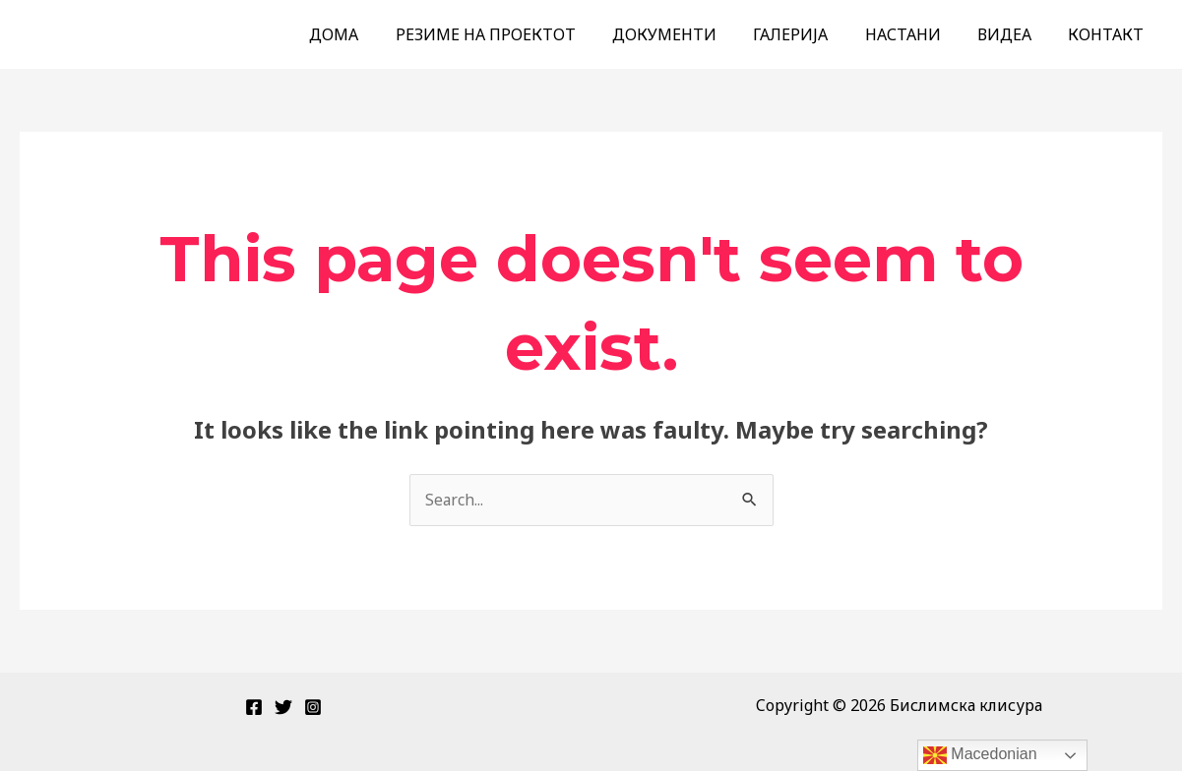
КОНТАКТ (1109, 34)
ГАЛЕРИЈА (809, 34)
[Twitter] (283, 707)
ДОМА (368, 34)
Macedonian (980, 755)
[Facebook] (254, 707)
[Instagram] (313, 707)
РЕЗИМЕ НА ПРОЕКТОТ (514, 34)
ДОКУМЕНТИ (688, 34)
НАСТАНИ (916, 34)
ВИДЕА (1012, 34)
